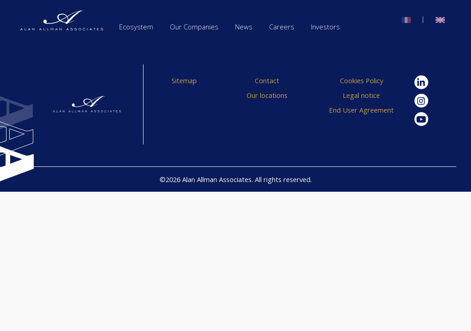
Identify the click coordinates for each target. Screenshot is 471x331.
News (244, 26)
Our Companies (194, 26)
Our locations (267, 95)
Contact (267, 80)
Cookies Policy (361, 80)
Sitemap (184, 80)
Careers (281, 26)
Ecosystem (136, 26)
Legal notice (361, 95)
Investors (325, 26)
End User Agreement (361, 109)
